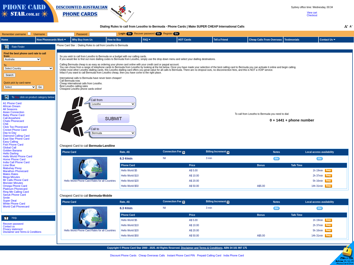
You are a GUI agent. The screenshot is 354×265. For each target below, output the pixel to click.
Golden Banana (12, 150)
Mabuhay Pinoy (12, 168)
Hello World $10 (130, 175)
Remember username (14, 34)
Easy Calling (10, 141)
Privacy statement (12, 229)
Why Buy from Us (82, 39)
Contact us (9, 226)
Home (4, 39)
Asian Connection (13, 112)
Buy (17, 97)
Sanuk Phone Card (14, 194)
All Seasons (10, 109)
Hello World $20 (130, 180)
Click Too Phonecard (15, 126)
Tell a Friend (221, 39)
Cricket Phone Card (15, 129)
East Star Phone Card (16, 138)
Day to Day (9, 132)
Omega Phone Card (15, 185)
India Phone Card (233, 255)
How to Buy (114, 39)
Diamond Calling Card (16, 135)
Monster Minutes (13, 182)
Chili (5, 123)
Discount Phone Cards (123, 255)
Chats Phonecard (13, 120)
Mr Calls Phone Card (15, 179)
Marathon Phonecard (15, 171)
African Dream (11, 106)
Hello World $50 (130, 186)
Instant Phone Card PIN (181, 255)
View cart (312, 12)
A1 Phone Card (12, 103)
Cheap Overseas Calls (152, 255)
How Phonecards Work (50, 39)
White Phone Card (14, 203)
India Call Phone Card (16, 162)
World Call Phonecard (16, 206)
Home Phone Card (14, 159)
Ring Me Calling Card (16, 191)
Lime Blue (9, 165)
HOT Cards (184, 39)
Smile (6, 197)
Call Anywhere (11, 118)
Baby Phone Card (13, 115)
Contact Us (326, 39)
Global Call (9, 147)
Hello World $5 (129, 170)
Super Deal (10, 200)
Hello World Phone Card (17, 156)
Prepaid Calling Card (209, 255)
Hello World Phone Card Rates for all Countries (90, 180)
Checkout (312, 15)
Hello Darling (10, 153)
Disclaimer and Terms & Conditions (22, 232)
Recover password (13, 223)
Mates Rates (10, 174)
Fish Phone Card (13, 144)
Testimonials (291, 39)
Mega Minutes (11, 177)
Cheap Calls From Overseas (265, 39)
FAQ (145, 39)
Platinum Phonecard (15, 188)
